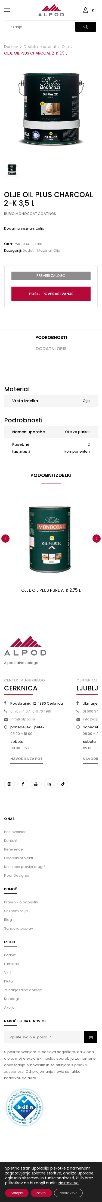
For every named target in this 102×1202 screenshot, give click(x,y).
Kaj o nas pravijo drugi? (24, 866)
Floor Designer (17, 875)
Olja (65, 46)
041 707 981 (41, 711)
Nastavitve (68, 1182)
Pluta (8, 981)
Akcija (9, 1007)
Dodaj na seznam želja (24, 228)
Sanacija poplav (18, 928)
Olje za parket (77, 431)
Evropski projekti (18, 858)
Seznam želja (16, 910)
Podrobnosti (51, 337)
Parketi (10, 955)
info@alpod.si (23, 719)
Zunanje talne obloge (23, 990)
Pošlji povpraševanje (51, 293)
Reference (13, 849)
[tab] (51, 339)
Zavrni (41, 1193)
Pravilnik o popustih (21, 902)
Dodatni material (40, 46)
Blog (8, 919)
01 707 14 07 (20, 711)
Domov (11, 46)
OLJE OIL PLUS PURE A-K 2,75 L (51, 590)
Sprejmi (17, 1193)
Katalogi (11, 998)
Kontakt (10, 840)
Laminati (11, 963)
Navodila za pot (26, 758)
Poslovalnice (15, 831)
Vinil (7, 972)
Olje (86, 400)
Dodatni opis (51, 348)
